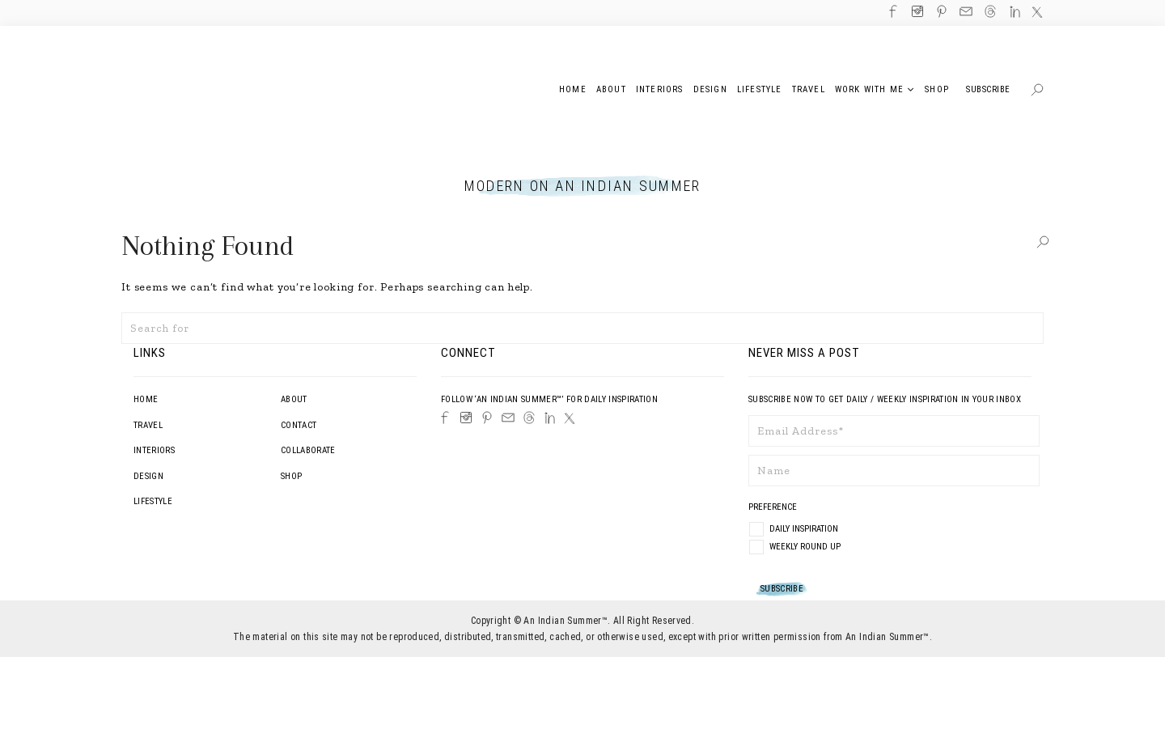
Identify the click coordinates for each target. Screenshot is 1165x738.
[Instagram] (466, 417)
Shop (291, 476)
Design (148, 476)
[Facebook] (444, 417)
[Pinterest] (487, 417)
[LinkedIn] (550, 418)
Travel (148, 425)
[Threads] (529, 417)
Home (145, 399)
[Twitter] (569, 418)
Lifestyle (152, 501)
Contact (298, 425)
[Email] (508, 417)
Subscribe (988, 89)
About (294, 399)
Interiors (154, 450)
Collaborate (308, 450)
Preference (773, 507)
